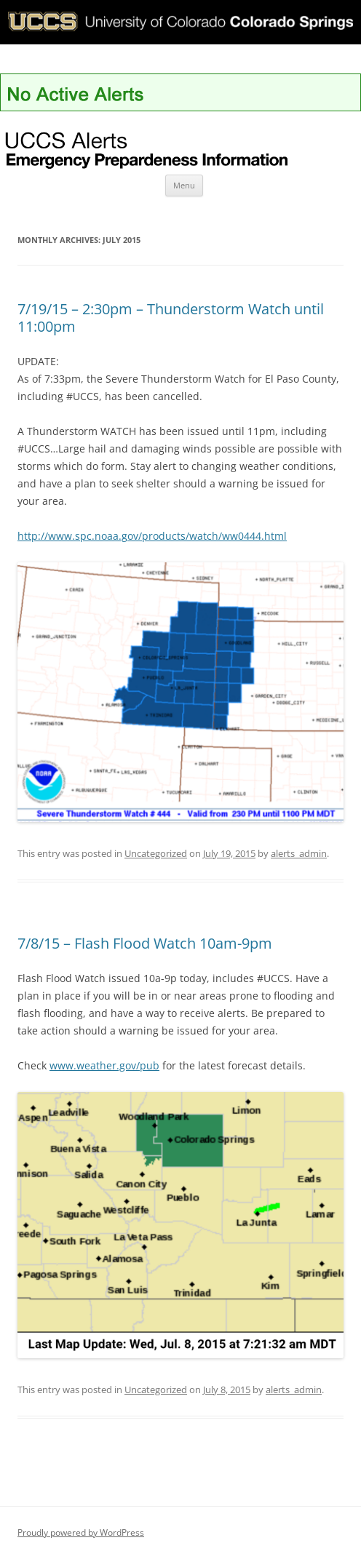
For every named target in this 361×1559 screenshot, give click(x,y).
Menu (184, 185)
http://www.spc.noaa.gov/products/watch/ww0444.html (152, 536)
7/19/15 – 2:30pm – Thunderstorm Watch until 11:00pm (170, 317)
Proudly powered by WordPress (80, 1532)
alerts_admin (299, 853)
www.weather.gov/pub (104, 1065)
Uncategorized (155, 853)
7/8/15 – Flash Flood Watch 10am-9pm (144, 943)
